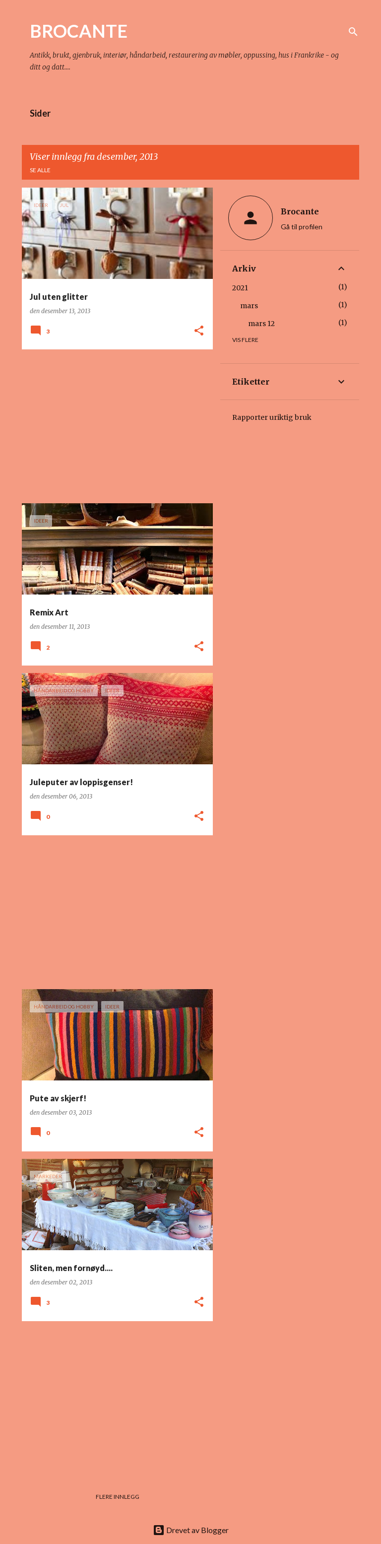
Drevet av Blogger (191, 1530)
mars (249, 305)
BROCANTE (78, 31)
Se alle (40, 170)
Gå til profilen (301, 226)
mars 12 (261, 323)
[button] (199, 331)
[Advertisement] (113, 426)
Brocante (300, 211)
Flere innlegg (117, 1496)
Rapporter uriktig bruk (272, 417)
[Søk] (353, 32)
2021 (240, 287)
